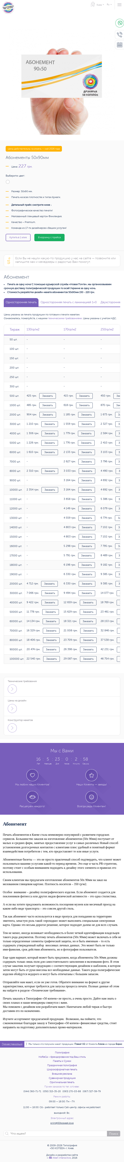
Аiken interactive (60, 1158)
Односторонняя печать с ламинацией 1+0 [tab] (69, 302)
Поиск (113, 1134)
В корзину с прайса (49, 237)
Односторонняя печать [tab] (21, 302)
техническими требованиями (65, 318)
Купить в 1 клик (18, 237)
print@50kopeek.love (62, 1123)
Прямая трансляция (12, 1044)
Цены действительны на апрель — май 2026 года (34, 148)
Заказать (47, 395)
